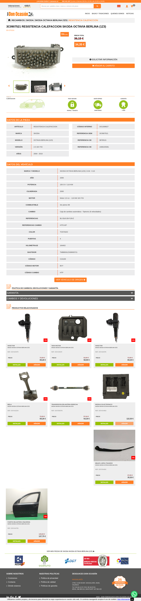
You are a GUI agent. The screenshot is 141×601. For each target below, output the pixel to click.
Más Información (123, 599)
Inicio (87, 13)
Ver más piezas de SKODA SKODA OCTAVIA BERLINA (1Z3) (70, 551)
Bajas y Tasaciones (100, 13)
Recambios (18, 20)
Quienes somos (117, 13)
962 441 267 (66, 1)
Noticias (130, 13)
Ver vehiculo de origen (70, 280)
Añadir (37, 365)
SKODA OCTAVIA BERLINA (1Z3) (51, 20)
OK (132, 599)
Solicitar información (103, 59)
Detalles (16, 365)
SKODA (29, 20)
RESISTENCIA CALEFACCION (83, 20)
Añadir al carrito (103, 66)
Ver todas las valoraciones (14, 7)
